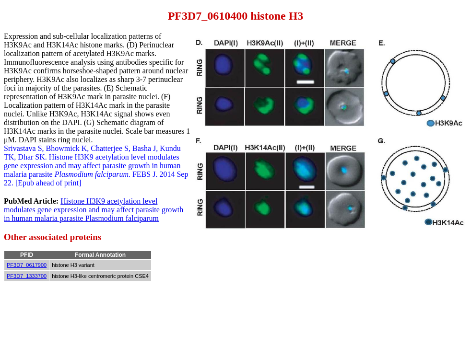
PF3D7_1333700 (27, 276)
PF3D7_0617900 (27, 265)
